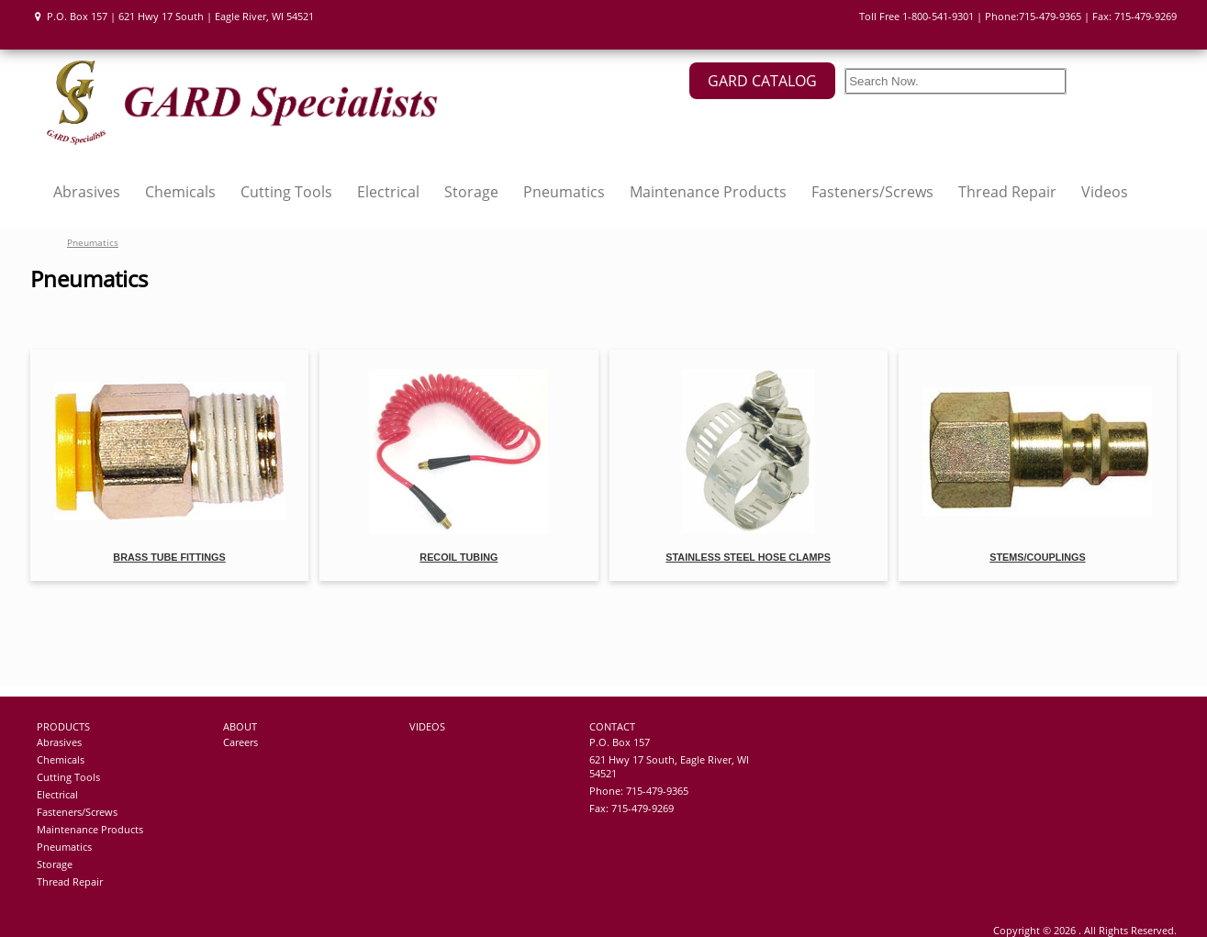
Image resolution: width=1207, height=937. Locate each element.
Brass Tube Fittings (169, 557)
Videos (1104, 192)
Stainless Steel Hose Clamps (748, 557)
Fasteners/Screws (872, 192)
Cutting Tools (286, 192)
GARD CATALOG (762, 81)
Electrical (388, 192)
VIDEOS (427, 726)
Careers (240, 742)
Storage (471, 192)
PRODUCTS (63, 726)
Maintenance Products (708, 192)
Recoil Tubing (458, 557)
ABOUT (240, 726)
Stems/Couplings (1037, 557)
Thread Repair (1007, 192)
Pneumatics (564, 192)
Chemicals (180, 192)
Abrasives (86, 192)
